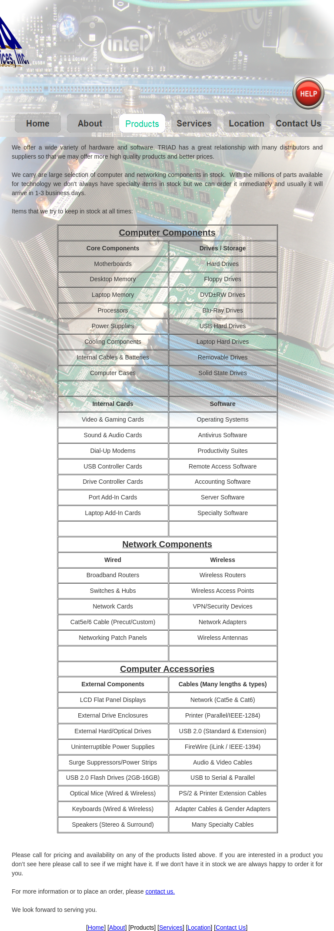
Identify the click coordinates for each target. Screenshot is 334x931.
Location (198, 927)
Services (171, 927)
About (117, 927)
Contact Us (231, 927)
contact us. (160, 891)
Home (96, 927)
